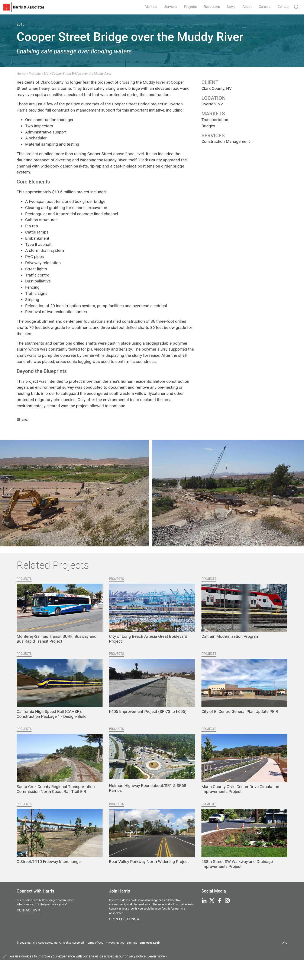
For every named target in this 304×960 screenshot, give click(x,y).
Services (170, 7)
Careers (265, 7)
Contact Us (28, 910)
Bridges (208, 125)
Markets (151, 7)
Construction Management (225, 141)
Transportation (214, 119)
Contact (284, 7)
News (231, 7)
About (247, 7)
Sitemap (132, 942)
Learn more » (157, 956)
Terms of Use (94, 942)
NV (46, 74)
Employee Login (150, 942)
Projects (190, 7)
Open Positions (124, 918)
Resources (212, 7)
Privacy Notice (115, 942)
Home (21, 74)
